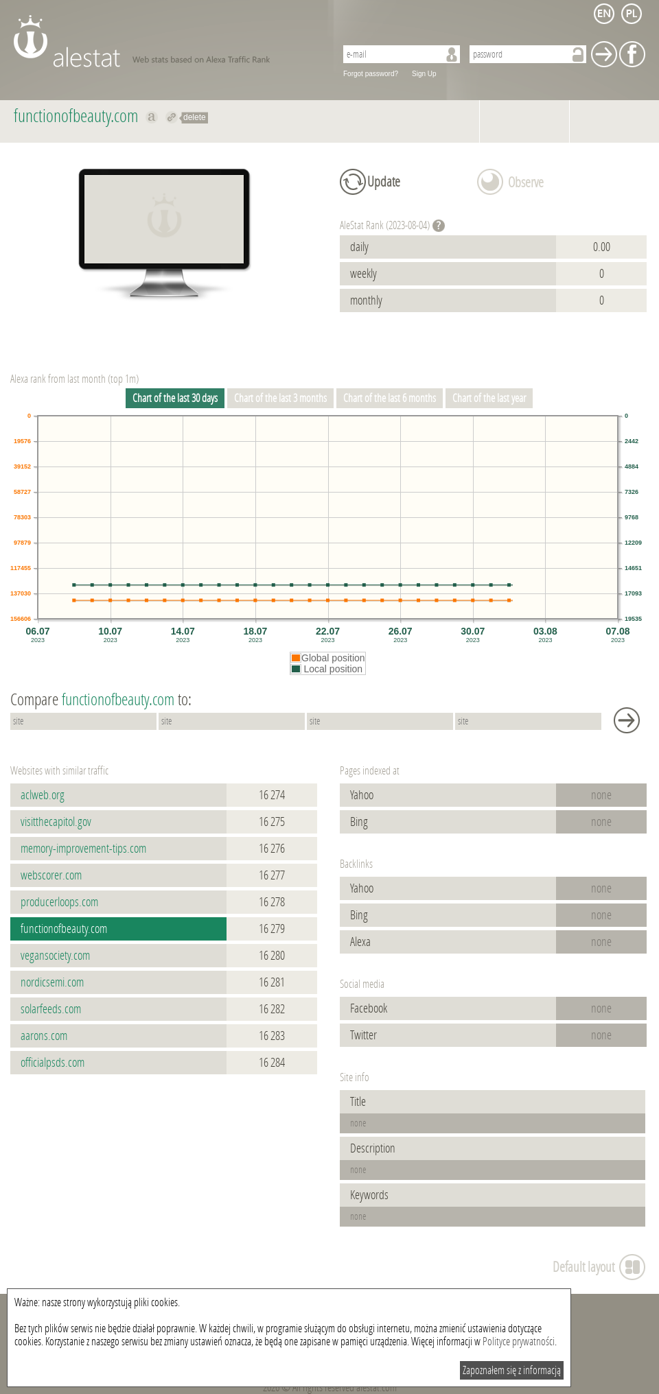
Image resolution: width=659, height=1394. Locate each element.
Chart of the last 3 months (280, 398)
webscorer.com (51, 875)
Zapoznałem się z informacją (512, 1370)
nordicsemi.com (52, 982)
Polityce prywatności (519, 1341)
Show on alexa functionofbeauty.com (152, 117)
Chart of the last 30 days (175, 398)
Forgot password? (370, 74)
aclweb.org (43, 795)
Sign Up (424, 74)
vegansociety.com (55, 955)
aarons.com (44, 1035)
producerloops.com (59, 902)
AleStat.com (166, 41)
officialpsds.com (52, 1062)
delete (194, 117)
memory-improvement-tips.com (83, 848)
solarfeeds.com (51, 1009)
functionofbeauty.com (64, 928)
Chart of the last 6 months (389, 398)
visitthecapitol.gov (56, 821)
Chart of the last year (489, 398)
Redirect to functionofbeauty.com (171, 117)
